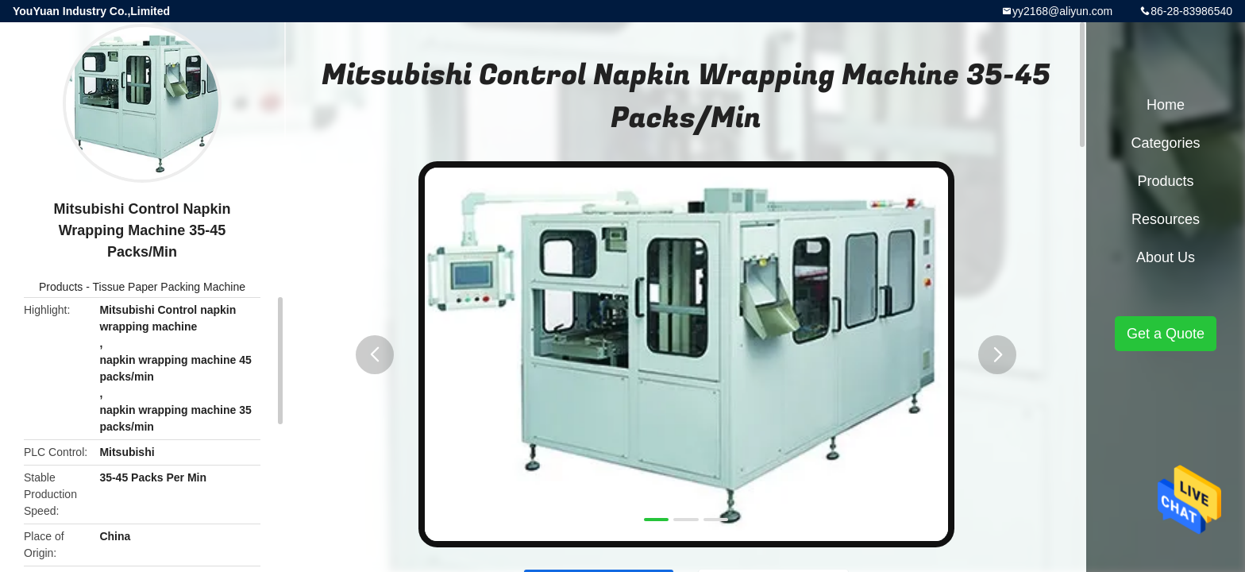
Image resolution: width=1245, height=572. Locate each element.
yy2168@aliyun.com (1062, 11)
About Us (1165, 257)
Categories (1165, 143)
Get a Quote (1166, 334)
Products (61, 286)
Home (1166, 105)
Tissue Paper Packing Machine (168, 286)
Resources (1165, 219)
